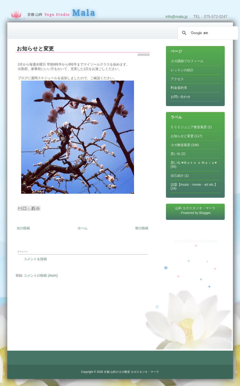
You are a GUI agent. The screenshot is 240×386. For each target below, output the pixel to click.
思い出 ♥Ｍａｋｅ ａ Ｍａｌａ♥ (194, 162)
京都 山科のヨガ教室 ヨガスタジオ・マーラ (131, 372)
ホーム (82, 228)
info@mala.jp (176, 17)
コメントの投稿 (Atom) (41, 275)
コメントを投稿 (35, 259)
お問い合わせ (180, 97)
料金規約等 (179, 88)
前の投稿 (141, 228)
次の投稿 (23, 228)
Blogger (204, 213)
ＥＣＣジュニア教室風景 (189, 127)
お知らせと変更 (35, 49)
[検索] (207, 33)
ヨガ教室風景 (180, 145)
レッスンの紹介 (182, 70)
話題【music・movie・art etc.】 (194, 184)
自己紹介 (177, 175)
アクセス (177, 79)
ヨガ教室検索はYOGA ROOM (195, 241)
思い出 (176, 154)
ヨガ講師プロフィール (187, 61)
